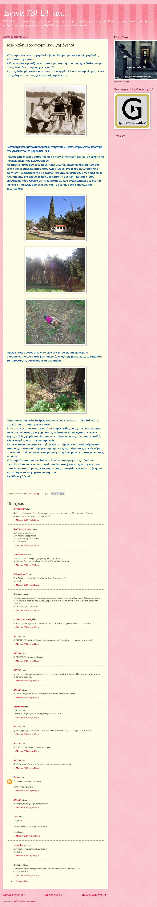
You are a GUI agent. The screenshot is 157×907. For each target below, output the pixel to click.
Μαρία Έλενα (19, 845)
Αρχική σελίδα (53, 894)
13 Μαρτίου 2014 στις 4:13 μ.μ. (26, 627)
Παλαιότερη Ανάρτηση (95, 894)
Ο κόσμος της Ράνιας (22, 619)
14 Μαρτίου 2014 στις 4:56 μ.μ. (26, 875)
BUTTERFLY (19, 509)
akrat (15, 817)
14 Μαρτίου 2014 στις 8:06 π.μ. (26, 807)
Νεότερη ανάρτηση (14, 894)
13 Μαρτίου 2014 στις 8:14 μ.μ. (26, 791)
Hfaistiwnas (18, 707)
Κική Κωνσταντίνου (22, 529)
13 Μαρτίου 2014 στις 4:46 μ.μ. (26, 698)
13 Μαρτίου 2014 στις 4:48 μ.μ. (26, 751)
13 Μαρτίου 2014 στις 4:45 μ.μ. (26, 681)
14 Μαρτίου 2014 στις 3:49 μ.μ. (26, 856)
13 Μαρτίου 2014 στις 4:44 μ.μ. (26, 644)
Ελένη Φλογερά (20, 574)
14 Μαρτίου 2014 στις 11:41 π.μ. (26, 836)
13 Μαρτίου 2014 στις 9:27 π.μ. (26, 545)
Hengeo (16, 777)
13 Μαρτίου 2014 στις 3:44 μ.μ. (26, 610)
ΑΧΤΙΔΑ (17, 636)
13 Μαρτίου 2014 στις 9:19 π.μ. (26, 520)
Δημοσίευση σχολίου (19, 881)
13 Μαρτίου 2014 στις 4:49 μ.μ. (26, 768)
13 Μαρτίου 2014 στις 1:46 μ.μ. (26, 585)
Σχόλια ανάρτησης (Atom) (25, 901)
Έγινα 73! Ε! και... (36, 13)
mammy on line (20, 554)
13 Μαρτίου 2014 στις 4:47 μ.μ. (26, 717)
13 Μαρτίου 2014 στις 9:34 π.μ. (26, 565)
